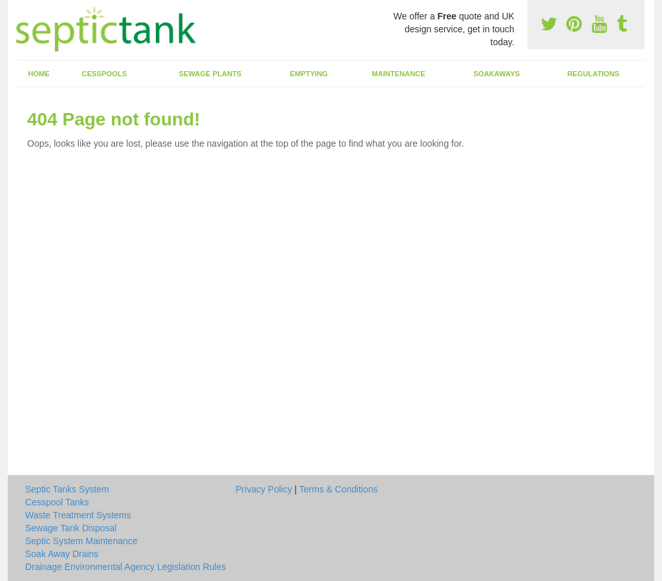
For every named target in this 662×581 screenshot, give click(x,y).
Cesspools (104, 74)
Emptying (309, 74)
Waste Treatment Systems (78, 515)
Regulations (593, 74)
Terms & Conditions (338, 489)
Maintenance (398, 74)
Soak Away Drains (61, 554)
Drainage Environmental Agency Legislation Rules (125, 567)
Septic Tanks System (67, 489)
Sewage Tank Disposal (70, 528)
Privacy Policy (264, 489)
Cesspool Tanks (57, 502)
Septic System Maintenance (81, 541)
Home (39, 74)
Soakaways (496, 74)
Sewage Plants (210, 74)
